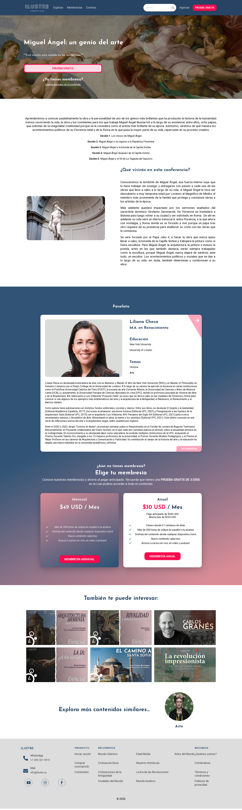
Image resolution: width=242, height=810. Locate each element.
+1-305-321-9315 (41, 761)
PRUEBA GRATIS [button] (204, 7)
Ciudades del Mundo (110, 782)
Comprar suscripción (82, 765)
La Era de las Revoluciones (152, 773)
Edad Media (143, 754)
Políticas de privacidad (201, 783)
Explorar (58, 7)
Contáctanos (202, 763)
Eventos (92, 7)
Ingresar (184, 7)
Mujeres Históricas (148, 763)
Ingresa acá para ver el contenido (63, 84)
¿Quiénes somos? (205, 754)
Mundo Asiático (145, 782)
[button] (204, 7)
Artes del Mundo (184, 754)
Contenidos (82, 773)
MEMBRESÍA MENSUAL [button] (79, 559)
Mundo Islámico (108, 754)
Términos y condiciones (202, 774)
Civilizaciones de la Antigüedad (109, 774)
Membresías (75, 7)
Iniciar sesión (83, 754)
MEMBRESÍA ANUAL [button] (162, 556)
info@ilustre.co (39, 774)
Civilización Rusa (108, 763)
